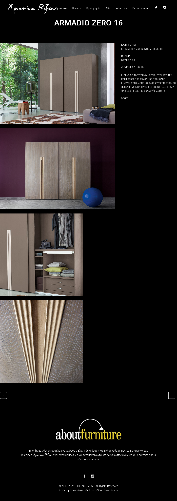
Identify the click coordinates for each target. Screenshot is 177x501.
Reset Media (111, 490)
